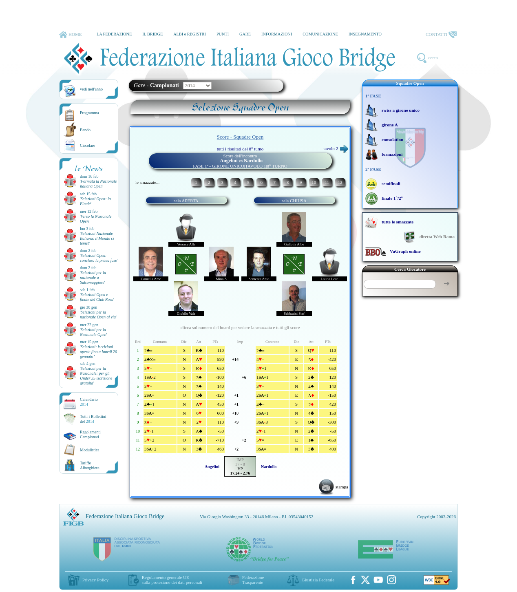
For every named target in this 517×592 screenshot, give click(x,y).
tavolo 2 (335, 148)
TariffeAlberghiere (89, 465)
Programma (89, 112)
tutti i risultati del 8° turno (240, 148)
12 (340, 182)
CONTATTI (441, 35)
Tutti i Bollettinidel (93, 419)
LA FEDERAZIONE (114, 34)
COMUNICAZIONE (320, 34)
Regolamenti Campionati (90, 434)
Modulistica (89, 450)
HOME (70, 35)
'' (98, 183)
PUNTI (223, 34)
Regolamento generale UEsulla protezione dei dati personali (172, 580)
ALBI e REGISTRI (189, 34)
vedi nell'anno (91, 89)
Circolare (87, 145)
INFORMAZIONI (276, 34)
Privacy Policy (95, 579)
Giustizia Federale (318, 579)
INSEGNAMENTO (365, 34)
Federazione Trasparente (253, 580)
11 (327, 182)
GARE (245, 34)
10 (314, 182)
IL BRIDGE (152, 34)
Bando (85, 130)
